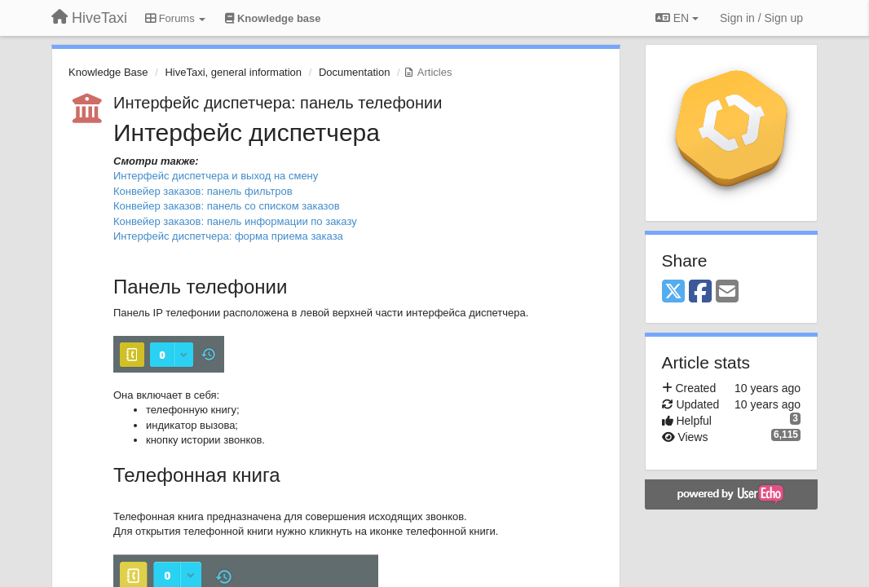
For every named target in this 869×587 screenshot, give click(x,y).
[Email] (727, 292)
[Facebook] (700, 292)
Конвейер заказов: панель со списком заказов (226, 206)
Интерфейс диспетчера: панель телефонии (277, 103)
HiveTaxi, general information (233, 72)
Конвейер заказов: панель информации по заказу (235, 221)
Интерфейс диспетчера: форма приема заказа (228, 236)
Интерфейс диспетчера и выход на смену (215, 176)
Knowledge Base (108, 72)
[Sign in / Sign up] (761, 18)
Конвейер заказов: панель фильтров (203, 191)
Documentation (354, 72)
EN (677, 17)
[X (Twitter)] (673, 292)
